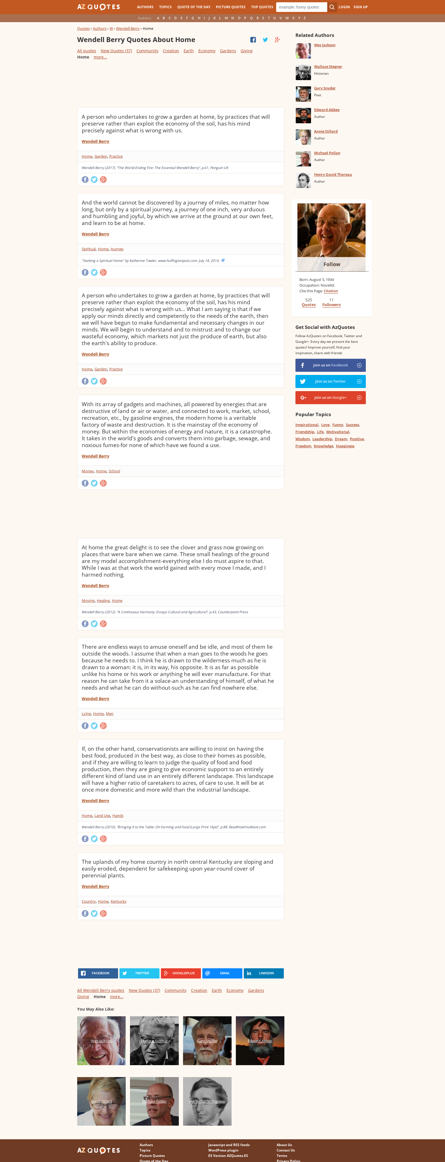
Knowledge (323, 445)
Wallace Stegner (328, 66)
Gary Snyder (325, 88)
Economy (206, 50)
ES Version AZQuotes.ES (228, 1155)
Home (87, 156)
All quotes (86, 50)
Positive (357, 438)
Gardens (228, 50)
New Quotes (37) (116, 50)
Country (89, 901)
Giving (247, 50)
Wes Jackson (324, 44)
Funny (337, 424)
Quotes (83, 28)
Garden (101, 156)
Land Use (102, 815)
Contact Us (286, 1150)
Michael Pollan (327, 152)
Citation (331, 290)
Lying (86, 713)
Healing (103, 600)
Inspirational (306, 424)
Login (344, 7)
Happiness (345, 445)
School (114, 470)
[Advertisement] (180, 83)
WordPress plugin (223, 1150)
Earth (189, 50)
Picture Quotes (230, 7)
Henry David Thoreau (333, 174)
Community (147, 50)
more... (100, 57)
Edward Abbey (327, 109)
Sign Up (361, 7)
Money (88, 470)
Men (110, 713)
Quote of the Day (193, 7)
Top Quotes (262, 7)
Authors (145, 7)
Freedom (303, 445)
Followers (331, 304)
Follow (332, 264)
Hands (117, 815)
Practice (116, 156)
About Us (284, 1144)
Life (320, 431)
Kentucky (119, 901)
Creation (171, 50)
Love (325, 424)
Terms (282, 1155)
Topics (165, 7)
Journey (117, 248)
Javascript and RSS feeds (229, 1144)
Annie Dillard (326, 131)
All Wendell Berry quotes (100, 990)
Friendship (304, 431)
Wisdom (302, 438)
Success (352, 424)
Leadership (322, 438)
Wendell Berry (128, 28)
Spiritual (89, 248)
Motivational (337, 431)
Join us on (330, 365)
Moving (88, 600)
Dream (341, 438)
